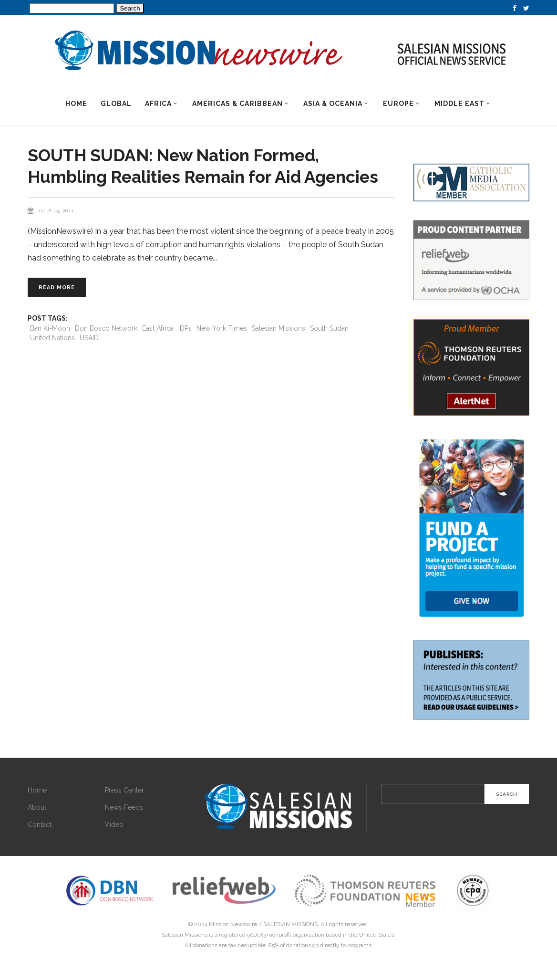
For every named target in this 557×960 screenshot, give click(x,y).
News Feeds (124, 807)
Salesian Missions (278, 328)
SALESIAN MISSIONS (290, 924)
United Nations (52, 338)
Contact (40, 824)
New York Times (221, 328)
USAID (89, 338)
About (37, 807)
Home (37, 790)
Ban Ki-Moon (50, 328)
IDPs (185, 328)
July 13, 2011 (55, 210)
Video (114, 824)
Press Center (124, 790)
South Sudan (329, 328)
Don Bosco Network (106, 328)
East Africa (158, 328)
